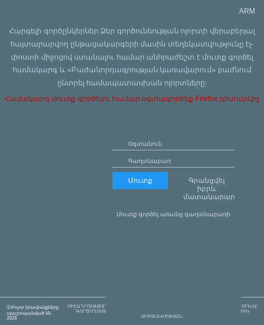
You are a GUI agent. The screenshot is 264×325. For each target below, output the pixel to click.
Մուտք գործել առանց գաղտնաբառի (173, 240)
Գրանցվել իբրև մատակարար (208, 214)
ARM (247, 11)
